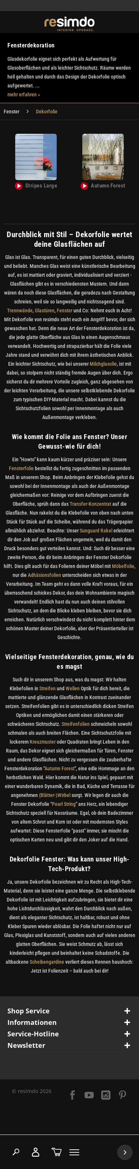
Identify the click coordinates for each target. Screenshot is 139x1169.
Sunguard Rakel (96, 531)
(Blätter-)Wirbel (54, 795)
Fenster (64, 310)
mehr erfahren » (23, 94)
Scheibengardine (47, 962)
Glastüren (44, 310)
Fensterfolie (21, 468)
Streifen (47, 688)
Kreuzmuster (43, 742)
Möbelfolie (123, 566)
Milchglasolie (103, 364)
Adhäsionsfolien (44, 575)
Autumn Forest (59, 768)
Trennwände (20, 310)
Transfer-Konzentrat (90, 504)
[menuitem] (11, 111)
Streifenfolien (76, 724)
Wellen (73, 688)
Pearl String (64, 804)
